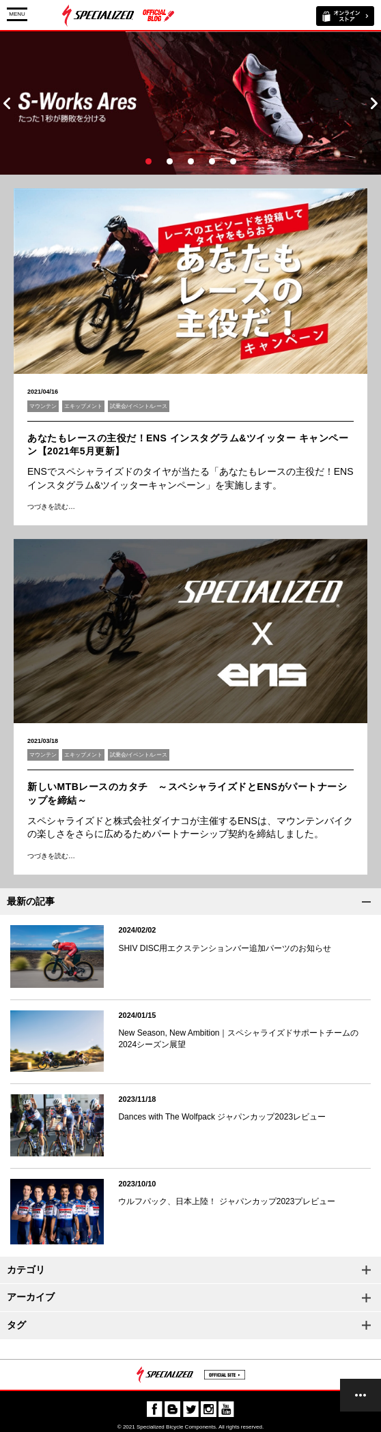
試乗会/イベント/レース (138, 406)
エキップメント (83, 406)
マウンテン (43, 406)
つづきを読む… (51, 506)
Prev (7, 103)
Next (374, 103)
